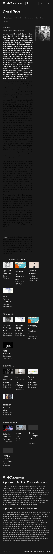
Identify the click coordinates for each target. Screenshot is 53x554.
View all (22, 259)
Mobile (26, 551)
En (45, 3)
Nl (42, 3)
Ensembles (39, 18)
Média (6, 21)
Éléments (18, 18)
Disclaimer (46, 551)
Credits (39, 551)
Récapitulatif (8, 18)
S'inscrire (33, 551)
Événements (29, 18)
